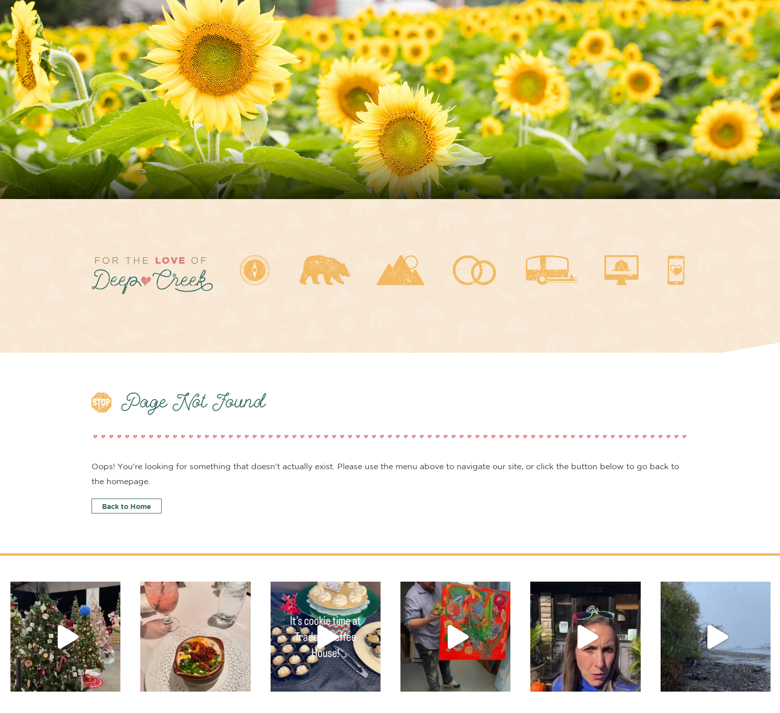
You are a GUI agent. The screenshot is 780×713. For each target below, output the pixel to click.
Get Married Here (415, 667)
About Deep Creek (213, 667)
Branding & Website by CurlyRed (629, 688)
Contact (673, 667)
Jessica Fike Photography (512, 688)
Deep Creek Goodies (523, 667)
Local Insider (116, 667)
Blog (607, 667)
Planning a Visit (314, 667)
